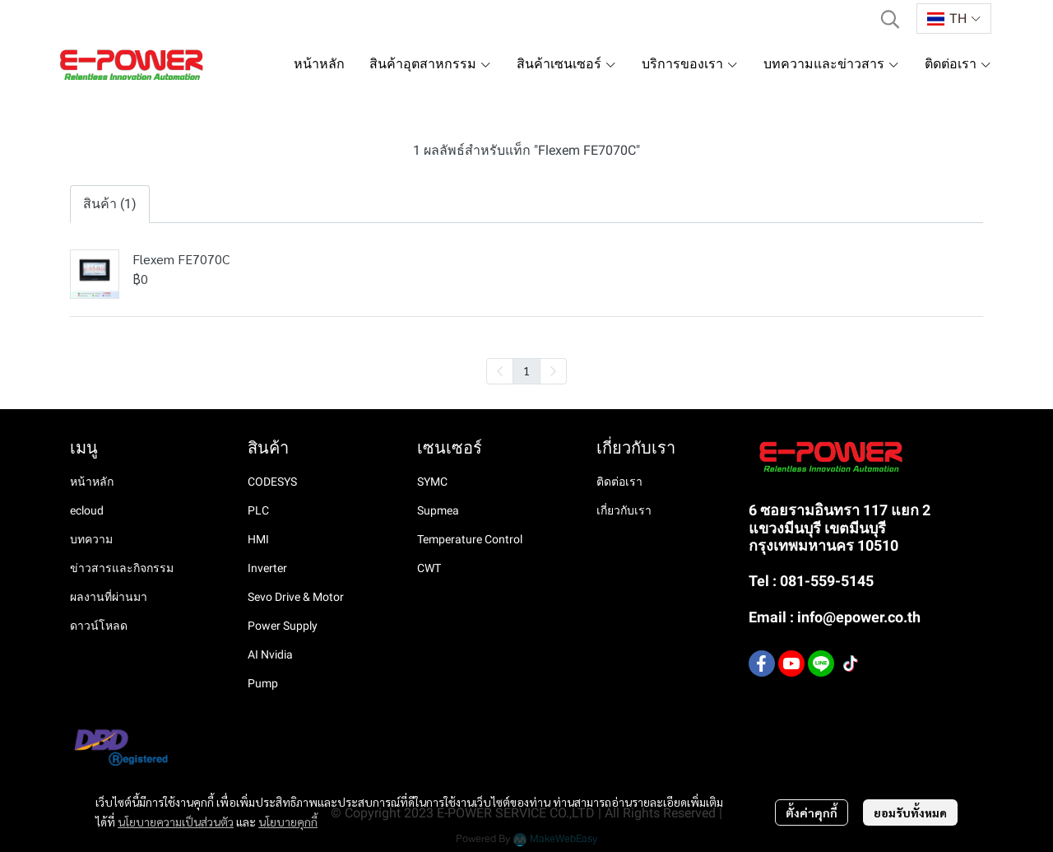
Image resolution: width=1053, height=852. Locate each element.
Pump (263, 683)
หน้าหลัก (92, 481)
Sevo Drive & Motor (296, 596)
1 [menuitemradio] (526, 370)
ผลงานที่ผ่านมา (108, 596)
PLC (258, 510)
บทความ (91, 539)
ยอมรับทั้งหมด (910, 812)
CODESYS (272, 481)
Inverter (267, 568)
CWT (429, 568)
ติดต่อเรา (619, 481)
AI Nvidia (270, 654)
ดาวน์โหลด (99, 625)
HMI (258, 539)
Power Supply (283, 625)
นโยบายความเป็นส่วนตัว (176, 821)
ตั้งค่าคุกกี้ (811, 812)
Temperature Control (469, 539)
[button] (890, 19)
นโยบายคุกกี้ (288, 821)
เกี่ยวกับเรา (624, 510)
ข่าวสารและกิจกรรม (122, 568)
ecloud (87, 510)
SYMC (432, 481)
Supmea (438, 510)
